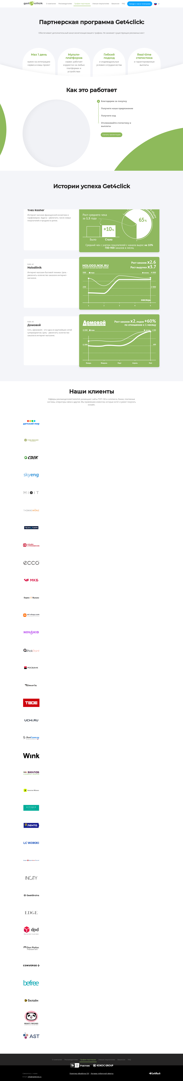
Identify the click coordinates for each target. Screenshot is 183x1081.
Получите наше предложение (117, 108)
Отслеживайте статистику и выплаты (116, 124)
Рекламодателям (65, 3)
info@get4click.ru (34, 1077)
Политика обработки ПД (79, 1073)
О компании (51, 3)
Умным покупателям (100, 3)
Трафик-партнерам (82, 3)
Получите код (108, 115)
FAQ (123, 3)
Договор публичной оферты (102, 1073)
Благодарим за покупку (114, 101)
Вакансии (115, 3)
